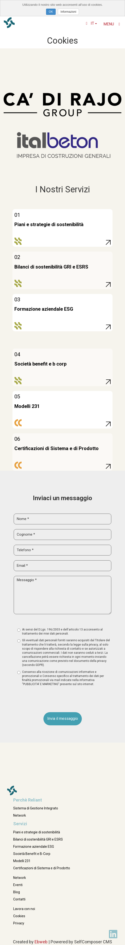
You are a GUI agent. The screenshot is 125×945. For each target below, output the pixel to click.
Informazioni (68, 11)
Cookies (19, 916)
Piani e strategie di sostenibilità (36, 832)
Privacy (18, 923)
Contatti (19, 899)
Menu (111, 24)
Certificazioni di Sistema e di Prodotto (41, 868)
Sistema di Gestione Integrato (35, 808)
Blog (16, 892)
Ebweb (41, 941)
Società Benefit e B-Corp (31, 854)
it (91, 23)
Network (19, 815)
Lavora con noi (24, 909)
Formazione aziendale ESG (33, 846)
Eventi (18, 885)
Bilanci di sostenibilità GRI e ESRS (38, 839)
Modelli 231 (21, 861)
